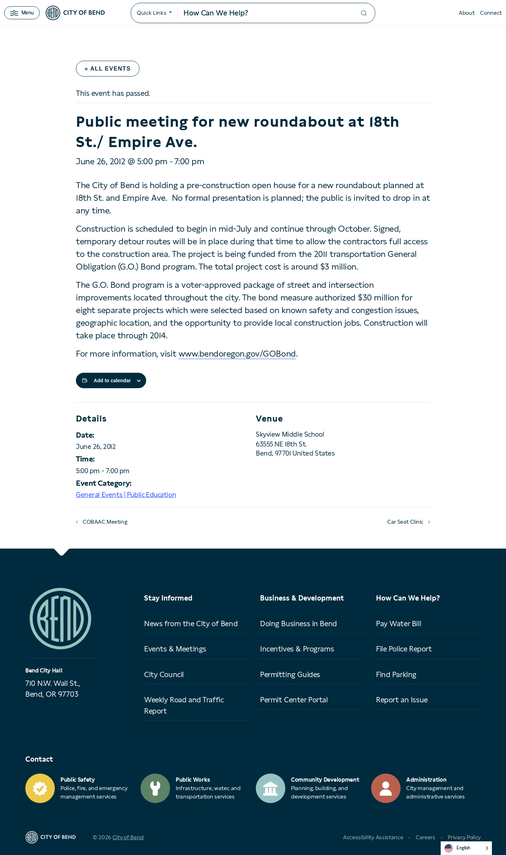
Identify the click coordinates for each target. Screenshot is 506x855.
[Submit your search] (363, 13)
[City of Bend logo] (75, 13)
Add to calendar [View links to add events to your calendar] (112, 380)
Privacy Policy (464, 837)
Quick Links (151, 12)
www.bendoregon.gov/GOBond (237, 354)
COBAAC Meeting (105, 521)
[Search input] (264, 13)
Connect (491, 12)
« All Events (108, 69)
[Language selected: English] (466, 848)
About (466, 12)
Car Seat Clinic (405, 521)
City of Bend (128, 837)
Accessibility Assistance (373, 837)
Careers (425, 837)
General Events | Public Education (126, 495)
